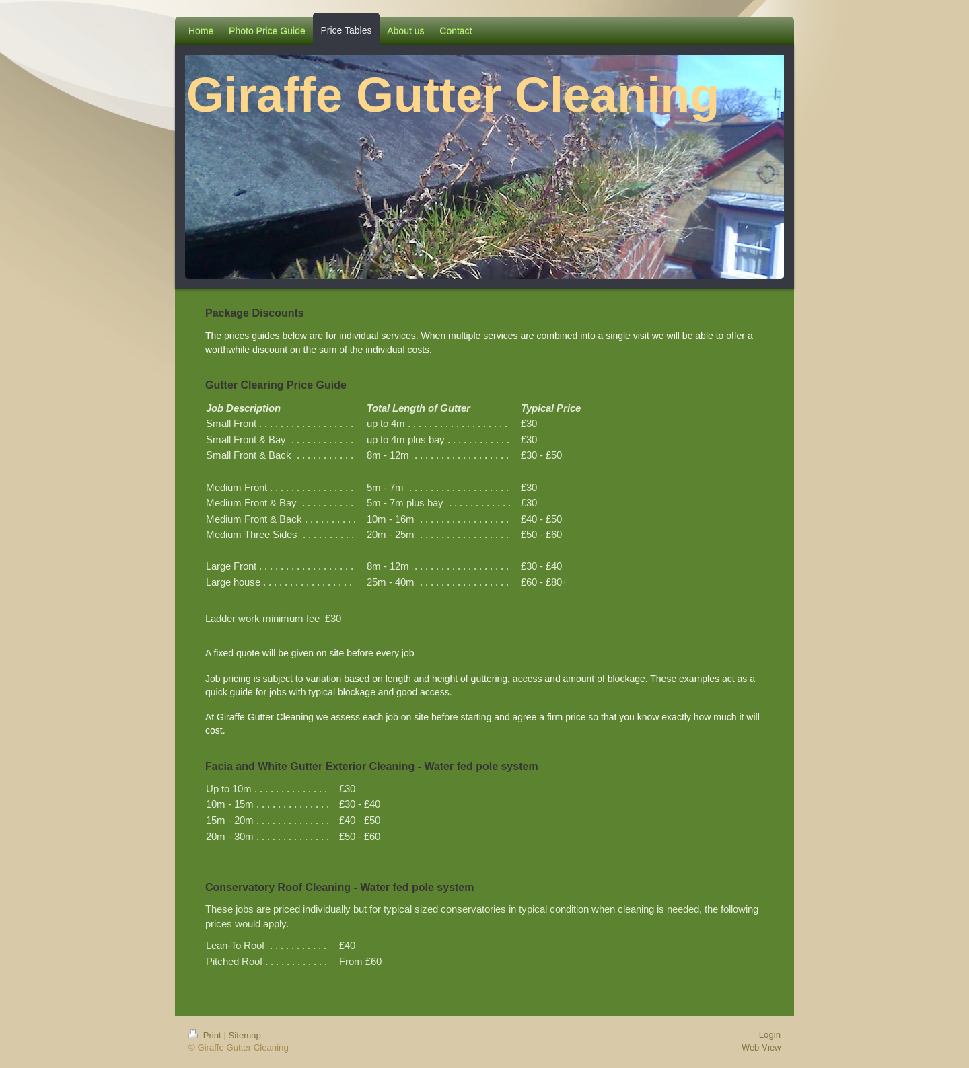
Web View (761, 1047)
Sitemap (245, 1035)
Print (205, 1035)
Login (770, 1035)
